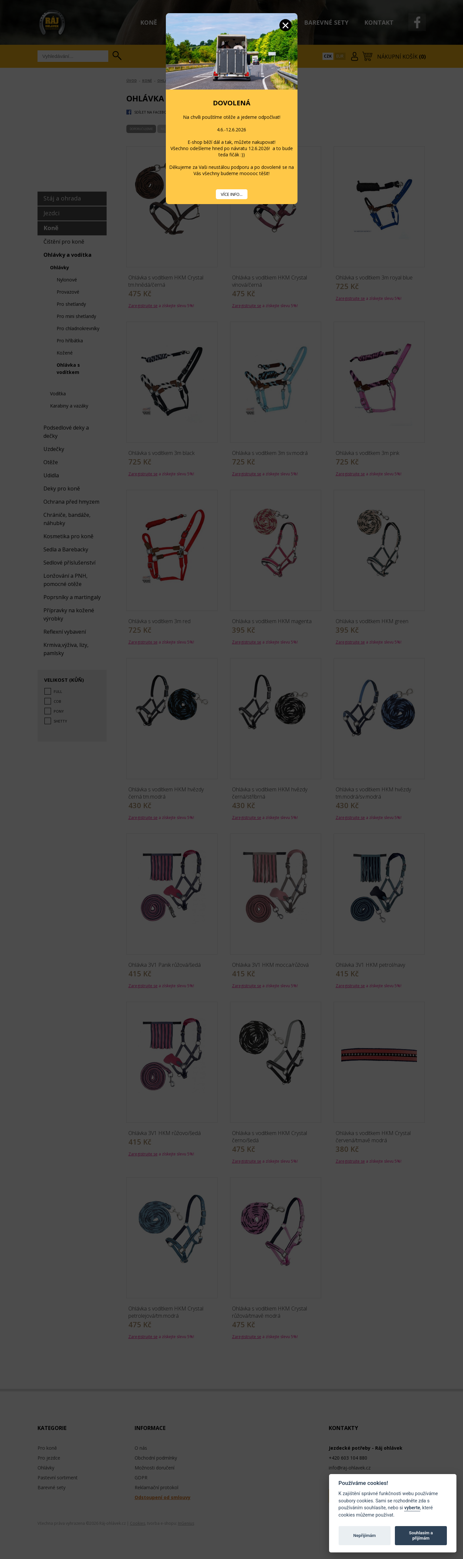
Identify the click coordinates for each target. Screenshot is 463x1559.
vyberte (412, 1508)
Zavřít (285, 25)
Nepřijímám (364, 1535)
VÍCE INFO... (232, 194)
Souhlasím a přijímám (421, 1535)
